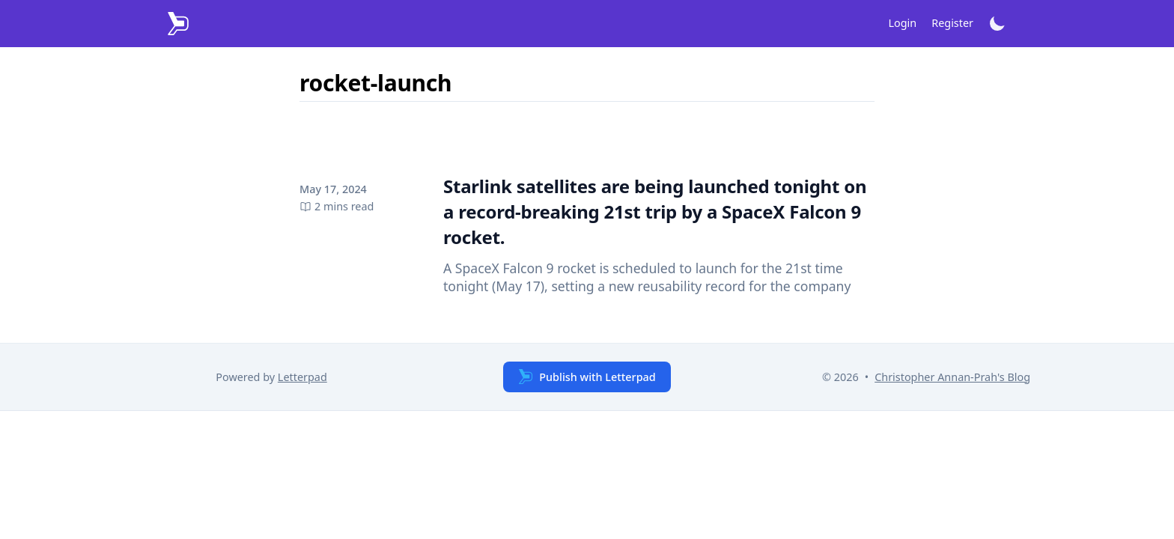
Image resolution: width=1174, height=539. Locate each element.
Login (903, 23)
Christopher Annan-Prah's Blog (952, 377)
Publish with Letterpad (586, 376)
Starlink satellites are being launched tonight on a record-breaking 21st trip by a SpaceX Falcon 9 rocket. (654, 211)
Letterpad (302, 377)
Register (952, 23)
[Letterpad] (178, 23)
